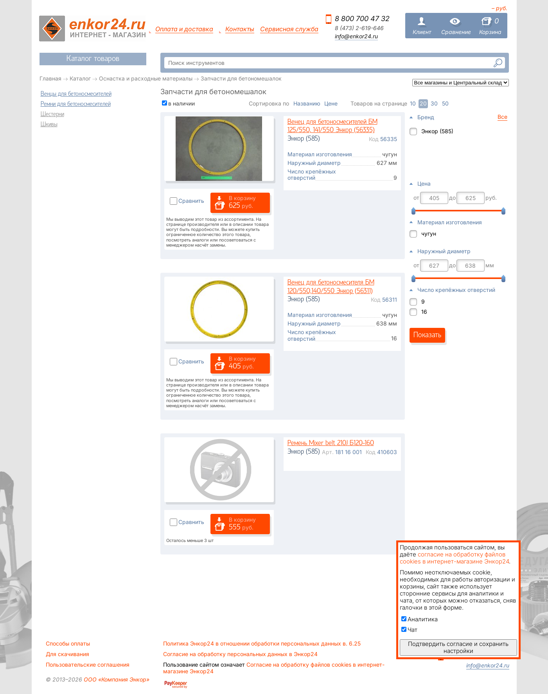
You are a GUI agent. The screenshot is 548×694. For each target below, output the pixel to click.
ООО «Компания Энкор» (115, 679)
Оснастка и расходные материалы (145, 78)
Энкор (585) (437, 131)
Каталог (80, 78)
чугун (428, 233)
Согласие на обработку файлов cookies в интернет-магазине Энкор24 (273, 667)
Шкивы (49, 125)
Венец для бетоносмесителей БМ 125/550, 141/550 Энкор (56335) (332, 126)
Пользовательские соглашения (87, 665)
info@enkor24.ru (356, 36)
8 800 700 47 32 (362, 18)
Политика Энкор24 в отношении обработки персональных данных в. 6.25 (262, 643)
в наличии (181, 103)
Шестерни (52, 114)
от (416, 198)
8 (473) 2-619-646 (359, 28)
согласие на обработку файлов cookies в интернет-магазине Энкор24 (454, 558)
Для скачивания (67, 654)
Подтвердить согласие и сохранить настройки (458, 647)
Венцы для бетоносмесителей (76, 94)
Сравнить (191, 200)
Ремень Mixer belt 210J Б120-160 (330, 443)
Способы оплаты (68, 643)
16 (424, 311)
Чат (409, 629)
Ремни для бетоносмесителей (76, 104)
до (452, 198)
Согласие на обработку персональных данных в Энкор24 (240, 654)
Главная (50, 78)
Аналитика (419, 619)
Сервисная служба (289, 29)
